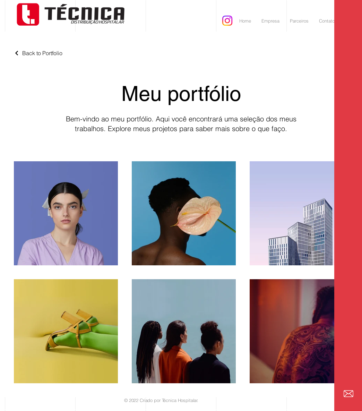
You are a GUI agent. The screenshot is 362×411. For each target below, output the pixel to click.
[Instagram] (227, 20)
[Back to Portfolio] (38, 53)
